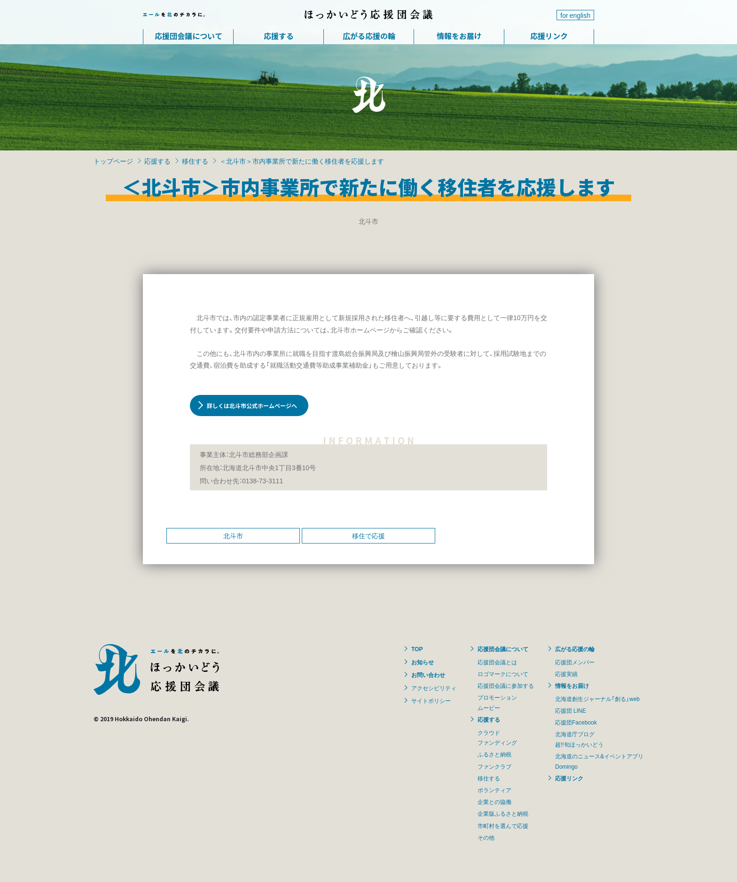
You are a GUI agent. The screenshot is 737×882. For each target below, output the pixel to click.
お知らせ (422, 662)
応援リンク (549, 35)
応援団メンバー (575, 662)
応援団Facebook (576, 722)
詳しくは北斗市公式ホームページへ (252, 406)
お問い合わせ (428, 674)
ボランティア (494, 790)
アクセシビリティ (433, 688)
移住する (195, 160)
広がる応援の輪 (369, 35)
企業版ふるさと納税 (503, 813)
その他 (486, 837)
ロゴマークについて (503, 673)
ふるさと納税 (494, 754)
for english (575, 15)
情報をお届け (459, 35)
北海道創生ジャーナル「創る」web (597, 698)
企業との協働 (494, 801)
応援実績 (566, 673)
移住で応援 (368, 535)
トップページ (113, 160)
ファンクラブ (494, 766)
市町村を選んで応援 (503, 825)
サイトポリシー (431, 700)
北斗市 (233, 535)
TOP (417, 649)
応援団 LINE (570, 710)
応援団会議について (188, 35)
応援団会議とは (497, 662)
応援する (279, 35)
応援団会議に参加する (506, 685)
